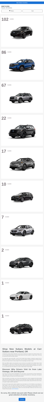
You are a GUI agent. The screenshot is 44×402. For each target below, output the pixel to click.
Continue (22, 399)
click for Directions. (15, 388)
